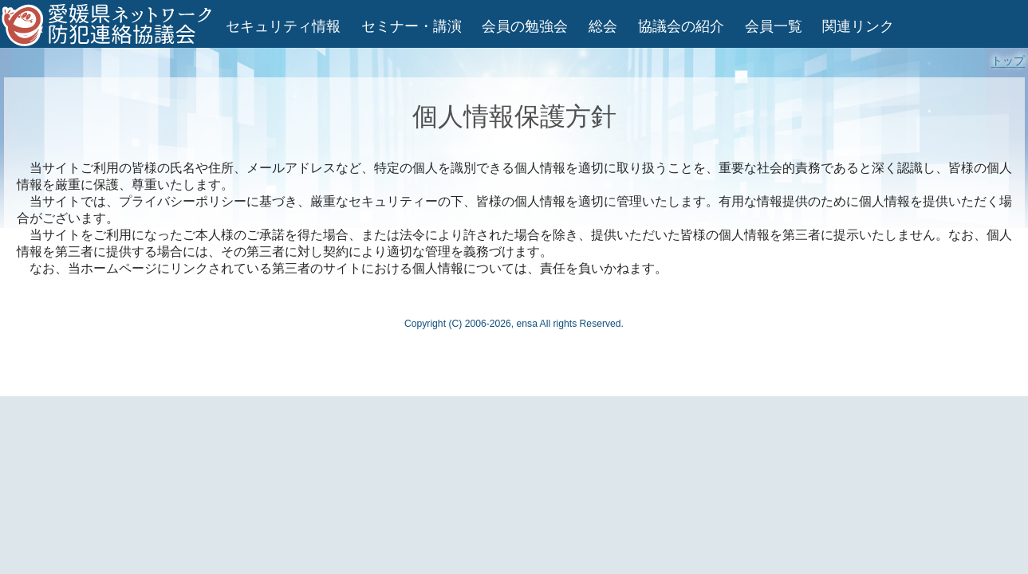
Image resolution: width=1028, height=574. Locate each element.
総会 (603, 26)
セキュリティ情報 (283, 26)
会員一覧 (773, 26)
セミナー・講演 (411, 26)
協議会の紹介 (681, 26)
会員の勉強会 (525, 26)
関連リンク (858, 26)
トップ (1008, 61)
